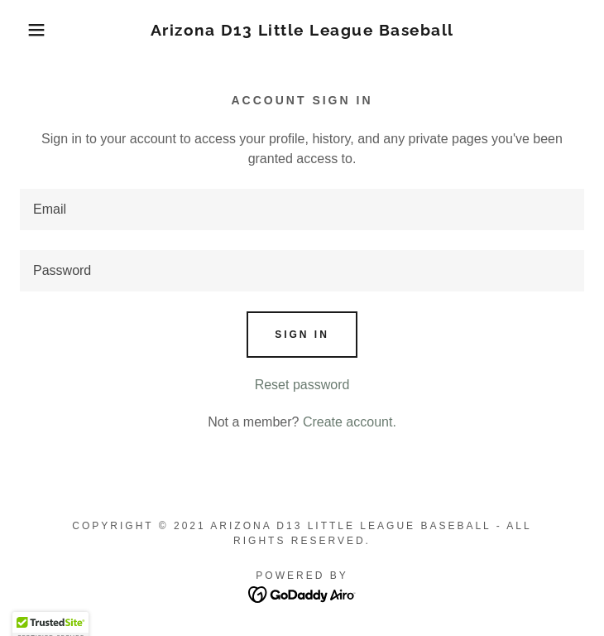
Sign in (302, 334)
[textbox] (302, 209)
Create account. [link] (349, 422)
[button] (39, 29)
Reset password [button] (302, 385)
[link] (302, 30)
